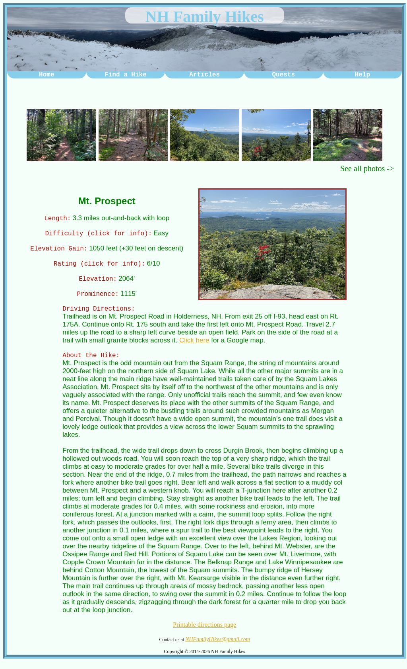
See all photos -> (367, 168)
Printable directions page (204, 631)
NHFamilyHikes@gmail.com (217, 646)
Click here (194, 346)
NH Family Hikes (204, 16)
